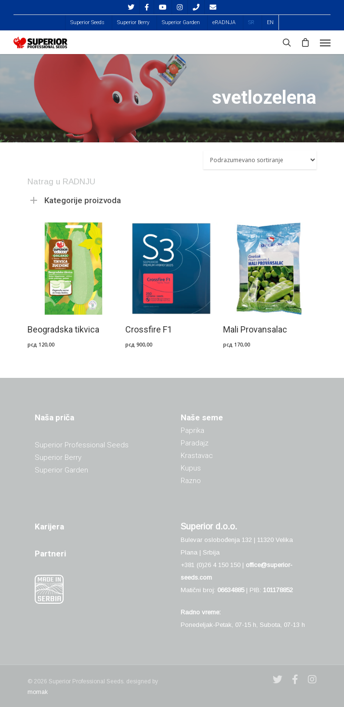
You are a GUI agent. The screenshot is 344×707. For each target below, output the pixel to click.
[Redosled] (260, 160)
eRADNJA (224, 22)
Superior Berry (133, 22)
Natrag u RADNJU (61, 181)
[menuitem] (251, 22)
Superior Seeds (87, 22)
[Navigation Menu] (325, 42)
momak (37, 692)
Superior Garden (181, 22)
